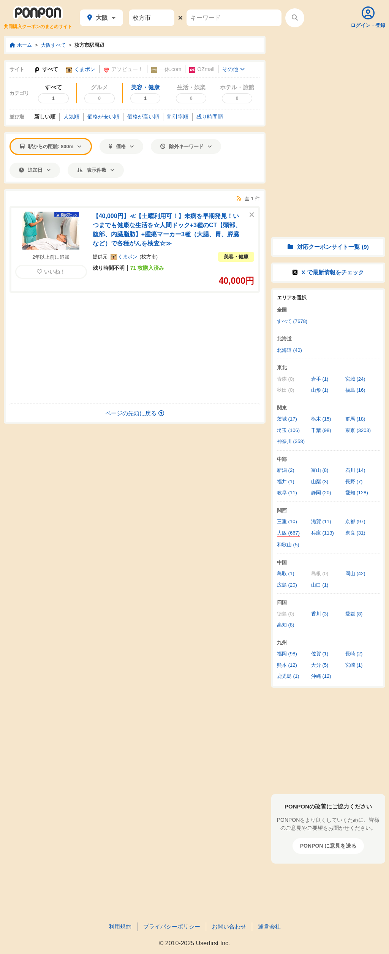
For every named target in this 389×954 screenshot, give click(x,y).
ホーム (20, 45)
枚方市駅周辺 (89, 45)
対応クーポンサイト (328, 247)
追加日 (35, 170)
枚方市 (148, 256)
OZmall (201, 69)
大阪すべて (53, 45)
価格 (121, 146)
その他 (233, 69)
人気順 (71, 117)
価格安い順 (103, 117)
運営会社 (269, 926)
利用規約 (120, 926)
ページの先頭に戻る (134, 413)
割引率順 (177, 117)
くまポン (80, 69)
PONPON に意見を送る (328, 846)
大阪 (101, 17)
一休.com (166, 69)
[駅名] (151, 18)
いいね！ (51, 272)
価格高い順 (143, 117)
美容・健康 (236, 256)
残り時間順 (209, 117)
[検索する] (294, 17)
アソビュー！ (123, 69)
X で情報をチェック (328, 272)
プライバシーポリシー (171, 926)
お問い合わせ (229, 926)
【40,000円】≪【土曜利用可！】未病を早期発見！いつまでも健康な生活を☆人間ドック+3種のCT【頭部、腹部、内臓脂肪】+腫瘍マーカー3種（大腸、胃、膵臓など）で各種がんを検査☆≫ (167, 230)
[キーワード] (234, 18)
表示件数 (95, 170)
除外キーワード (186, 146)
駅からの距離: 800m (50, 146)
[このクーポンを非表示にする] (251, 215)
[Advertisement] (135, 348)
